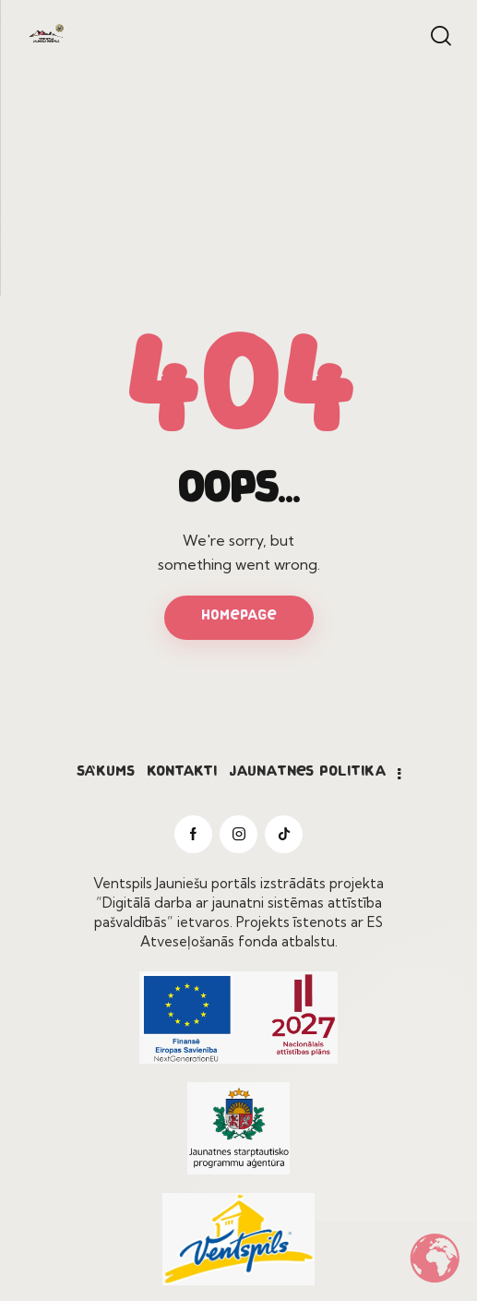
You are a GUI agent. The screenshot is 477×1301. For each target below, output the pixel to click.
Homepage (239, 616)
